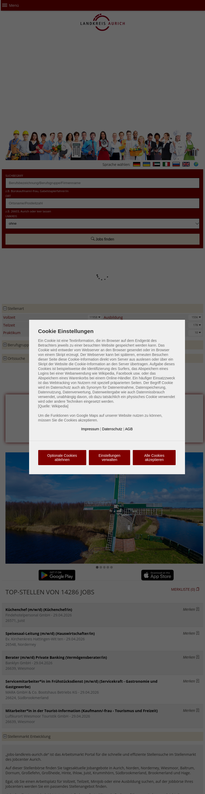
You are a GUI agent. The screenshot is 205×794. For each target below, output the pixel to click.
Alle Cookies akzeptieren (154, 457)
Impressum (90, 429)
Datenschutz (112, 429)
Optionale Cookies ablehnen (62, 457)
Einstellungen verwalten (109, 457)
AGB (129, 429)
